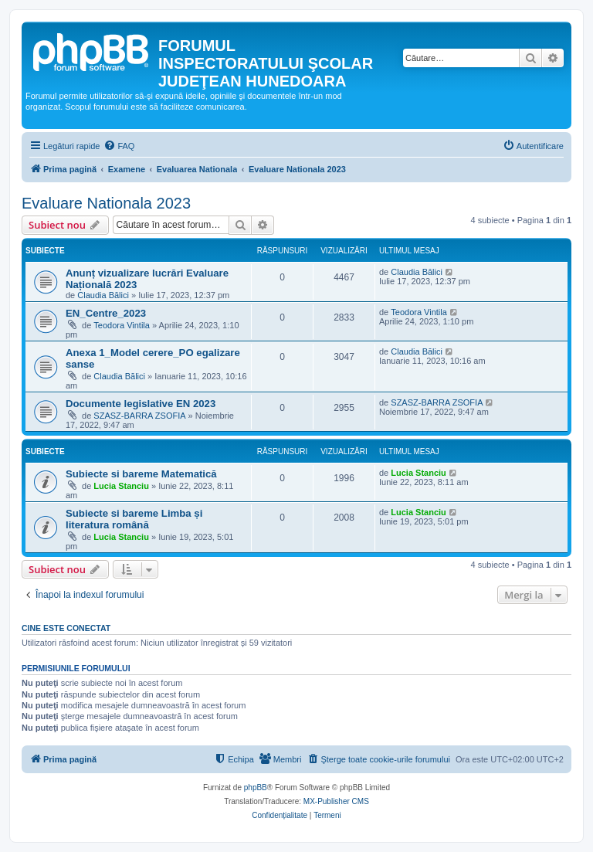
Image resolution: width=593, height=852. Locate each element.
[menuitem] (118, 146)
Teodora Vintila (121, 325)
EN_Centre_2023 (106, 313)
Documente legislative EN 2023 (140, 403)
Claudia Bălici (103, 295)
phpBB (255, 787)
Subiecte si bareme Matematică (141, 474)
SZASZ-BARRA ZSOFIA (139, 415)
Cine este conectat (66, 628)
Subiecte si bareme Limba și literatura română (134, 519)
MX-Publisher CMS (336, 801)
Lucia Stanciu (121, 485)
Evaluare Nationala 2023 (106, 203)
